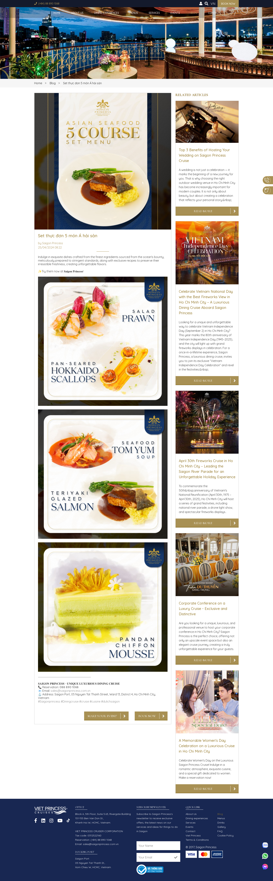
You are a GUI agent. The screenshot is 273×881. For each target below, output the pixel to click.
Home (56, 13)
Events (175, 13)
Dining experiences (106, 13)
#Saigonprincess (49, 701)
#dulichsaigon (110, 701)
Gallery (221, 827)
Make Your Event (102, 716)
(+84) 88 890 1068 (48, 3)
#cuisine (95, 701)
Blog (194, 13)
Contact (214, 13)
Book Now (147, 716)
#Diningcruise (70, 701)
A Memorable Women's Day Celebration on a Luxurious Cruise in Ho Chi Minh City (207, 745)
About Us (77, 13)
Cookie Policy (225, 835)
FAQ (220, 831)
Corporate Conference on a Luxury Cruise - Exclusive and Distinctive (203, 608)
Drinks (221, 822)
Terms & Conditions (197, 839)
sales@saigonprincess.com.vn (70, 691)
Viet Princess (193, 835)
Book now (228, 3)
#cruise (84, 701)
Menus (134, 13)
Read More (203, 211)
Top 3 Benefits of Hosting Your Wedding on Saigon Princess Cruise (204, 155)
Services (154, 13)
